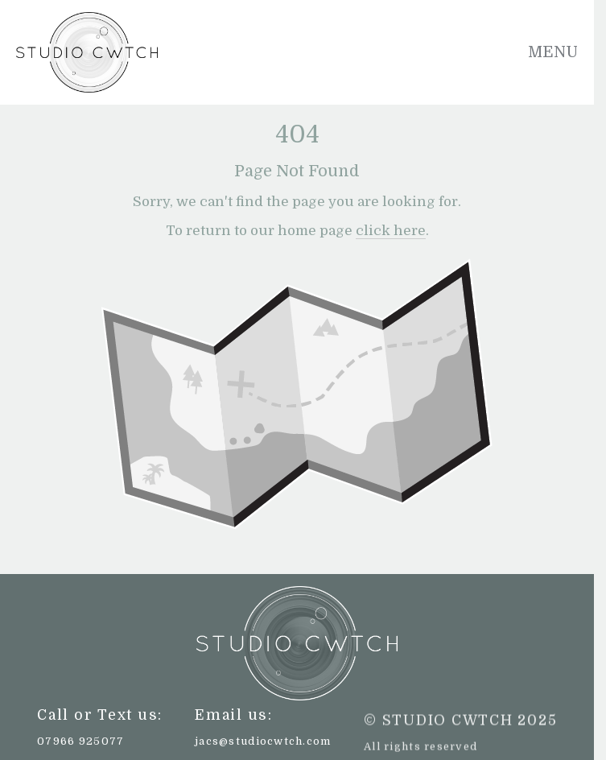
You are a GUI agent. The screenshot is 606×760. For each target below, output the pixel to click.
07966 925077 (80, 741)
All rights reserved (420, 747)
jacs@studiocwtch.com (263, 741)
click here (391, 230)
